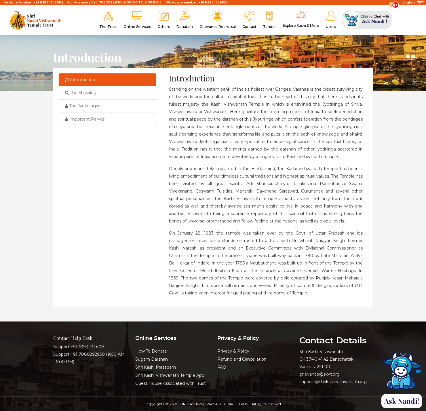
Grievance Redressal (217, 20)
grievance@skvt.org (319, 374)
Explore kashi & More (301, 19)
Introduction (80, 79)
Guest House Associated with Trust (170, 383)
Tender (269, 20)
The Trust (108, 20)
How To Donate (151, 351)
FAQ (221, 367)
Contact (249, 20)
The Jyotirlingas (82, 106)
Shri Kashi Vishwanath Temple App (169, 375)
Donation (184, 20)
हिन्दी (420, 2)
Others (163, 20)
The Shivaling (80, 92)
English (409, 2)
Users (331, 20)
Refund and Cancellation (242, 359)
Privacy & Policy (233, 351)
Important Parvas (84, 119)
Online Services (137, 20)
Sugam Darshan (151, 359)
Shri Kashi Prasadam (155, 367)
